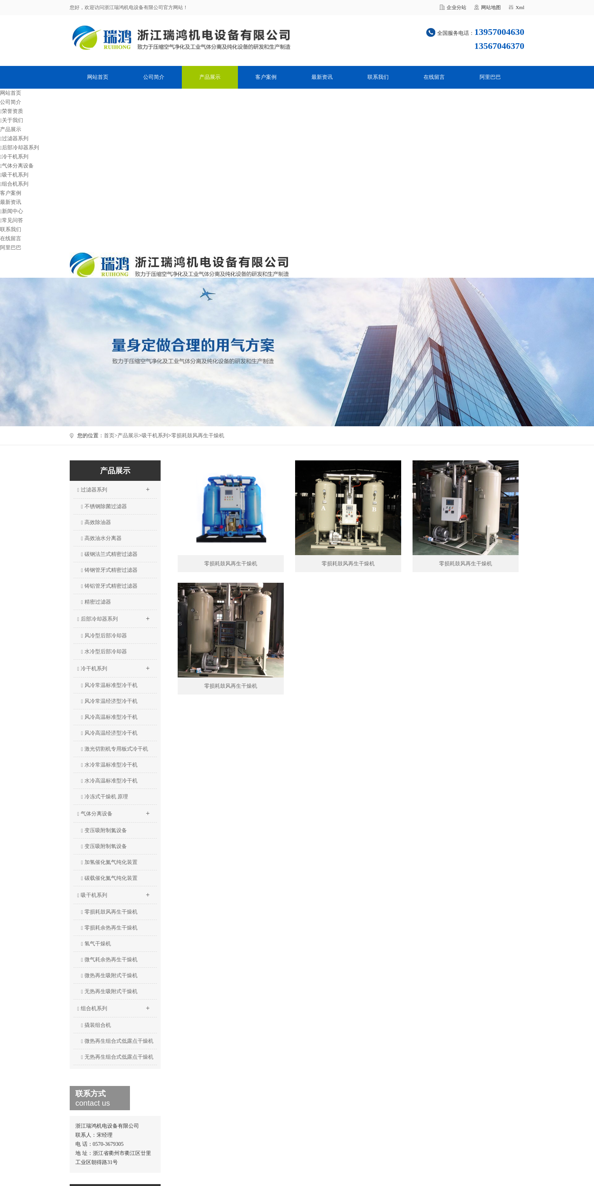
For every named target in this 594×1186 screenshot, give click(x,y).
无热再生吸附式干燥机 (109, 992)
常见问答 (11, 220)
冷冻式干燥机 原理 (104, 797)
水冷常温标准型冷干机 (109, 765)
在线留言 (434, 77)
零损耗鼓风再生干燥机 (197, 435)
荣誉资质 (11, 111)
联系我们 (378, 77)
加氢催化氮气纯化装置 (109, 862)
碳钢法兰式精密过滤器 (109, 554)
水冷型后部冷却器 (104, 652)
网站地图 (491, 7)
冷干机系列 (14, 157)
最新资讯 (322, 77)
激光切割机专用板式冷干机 (114, 749)
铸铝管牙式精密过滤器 (109, 586)
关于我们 (11, 120)
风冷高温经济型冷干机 (109, 733)
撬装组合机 (96, 1025)
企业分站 (456, 7)
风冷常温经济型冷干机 (109, 701)
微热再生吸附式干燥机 (109, 976)
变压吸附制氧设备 (104, 846)
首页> (110, 435)
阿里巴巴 (490, 77)
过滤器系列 (14, 138)
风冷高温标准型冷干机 (109, 717)
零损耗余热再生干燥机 (109, 928)
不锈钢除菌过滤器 (104, 507)
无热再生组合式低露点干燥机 (117, 1057)
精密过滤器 (96, 602)
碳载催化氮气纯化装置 (109, 878)
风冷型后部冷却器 (104, 636)
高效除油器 (96, 522)
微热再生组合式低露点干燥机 (117, 1041)
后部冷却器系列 (19, 147)
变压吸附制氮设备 (104, 831)
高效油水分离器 (101, 538)
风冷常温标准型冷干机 (109, 685)
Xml (520, 7)
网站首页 (97, 77)
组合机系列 (14, 184)
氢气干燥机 (96, 944)
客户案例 (266, 77)
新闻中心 (11, 211)
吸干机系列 (14, 175)
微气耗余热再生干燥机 (109, 960)
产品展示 (209, 77)
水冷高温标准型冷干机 (109, 781)
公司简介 (153, 77)
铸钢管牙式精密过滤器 (109, 570)
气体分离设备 (17, 166)
